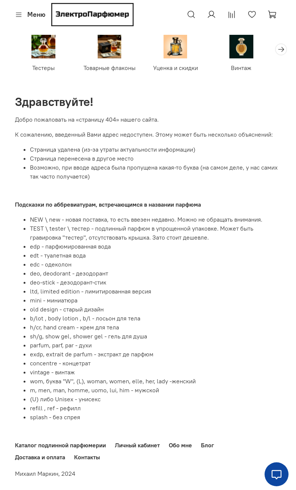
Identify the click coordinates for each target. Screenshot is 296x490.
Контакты (87, 457)
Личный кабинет (137, 445)
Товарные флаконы (114, 69)
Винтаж (251, 69)
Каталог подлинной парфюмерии (60, 445)
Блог (207, 445)
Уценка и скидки (182, 69)
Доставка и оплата (40, 457)
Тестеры (45, 69)
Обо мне (180, 445)
